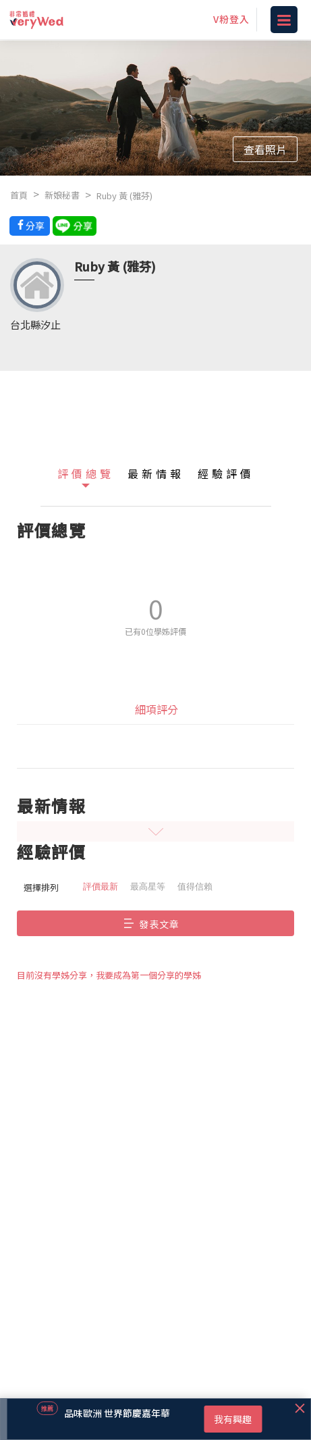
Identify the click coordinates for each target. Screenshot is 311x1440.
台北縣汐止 (35, 324)
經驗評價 (226, 473)
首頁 (19, 194)
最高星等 (147, 886)
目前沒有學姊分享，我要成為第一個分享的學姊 (109, 975)
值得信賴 (195, 886)
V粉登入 (231, 19)
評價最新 (100, 886)
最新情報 (156, 473)
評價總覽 (85, 473)
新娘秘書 (62, 194)
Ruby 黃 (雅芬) (124, 195)
